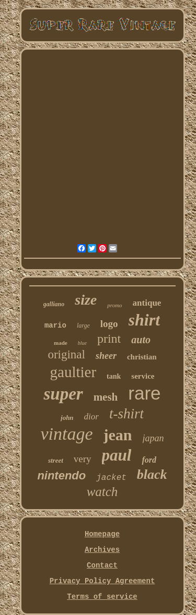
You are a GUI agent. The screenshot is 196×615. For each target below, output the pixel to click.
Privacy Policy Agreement (102, 581)
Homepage (102, 534)
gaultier (73, 372)
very (82, 458)
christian (142, 357)
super (63, 393)
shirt (144, 319)
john (67, 417)
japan (153, 438)
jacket (111, 478)
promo (114, 305)
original (66, 354)
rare (144, 393)
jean (117, 434)
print (109, 338)
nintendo (61, 475)
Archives (102, 550)
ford (149, 459)
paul (117, 455)
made (60, 343)
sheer (106, 356)
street (55, 460)
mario (55, 325)
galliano (54, 304)
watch (102, 492)
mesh (106, 397)
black (152, 474)
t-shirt (126, 413)
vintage (66, 433)
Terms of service (102, 597)
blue (82, 343)
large (83, 325)
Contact (102, 565)
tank (114, 376)
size (86, 300)
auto (141, 339)
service (142, 376)
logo (109, 323)
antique (147, 303)
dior (91, 416)
